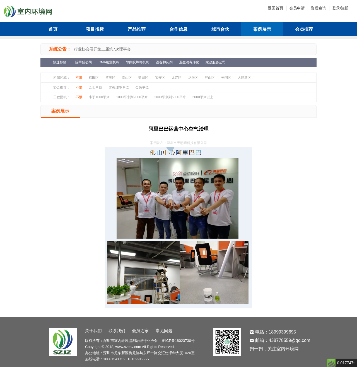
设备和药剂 (164, 62)
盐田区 (143, 78)
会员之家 (140, 330)
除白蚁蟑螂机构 (137, 62)
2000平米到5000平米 (170, 97)
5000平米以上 (202, 97)
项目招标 (95, 29)
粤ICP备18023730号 (178, 341)
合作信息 (178, 29)
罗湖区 (110, 78)
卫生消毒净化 (189, 62)
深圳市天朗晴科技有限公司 (187, 143)
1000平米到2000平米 (132, 97)
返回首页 (275, 8)
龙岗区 (177, 78)
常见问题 (164, 330)
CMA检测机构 (108, 62)
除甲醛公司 (83, 62)
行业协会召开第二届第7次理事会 (102, 49)
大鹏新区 (244, 78)
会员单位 (142, 87)
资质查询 (318, 8)
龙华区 (193, 78)
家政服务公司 (216, 62)
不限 (79, 78)
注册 (345, 8)
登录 (336, 8)
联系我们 (116, 330)
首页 (53, 29)
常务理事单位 (119, 87)
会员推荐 (304, 29)
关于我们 (93, 330)
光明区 (226, 78)
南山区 (127, 78)
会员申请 (297, 8)
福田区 (94, 78)
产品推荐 (137, 29)
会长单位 (95, 87)
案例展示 (262, 29)
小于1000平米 (99, 97)
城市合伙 (220, 29)
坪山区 (210, 78)
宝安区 (160, 78)
